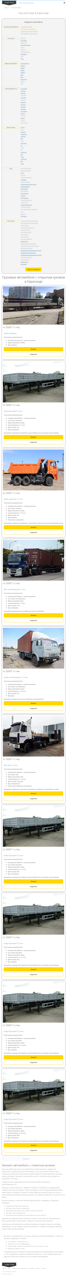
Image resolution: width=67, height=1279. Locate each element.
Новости (38, 1268)
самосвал (24, 54)
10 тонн (23, 93)
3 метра (23, 132)
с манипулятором (26, 205)
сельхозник (24, 262)
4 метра (23, 136)
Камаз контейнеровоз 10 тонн (16, 677)
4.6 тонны (24, 111)
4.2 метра (24, 134)
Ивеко (23, 68)
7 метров (23, 159)
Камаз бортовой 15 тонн (13, 855)
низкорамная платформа (28, 184)
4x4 (22, 139)
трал (22, 59)
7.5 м (22, 157)
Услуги (9, 1268)
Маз (22, 77)
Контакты (43, 1268)
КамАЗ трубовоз (10, 333)
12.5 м (23, 127)
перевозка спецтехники (28, 253)
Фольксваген (25, 63)
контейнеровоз (25, 45)
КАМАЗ (23, 72)
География (31, 1268)
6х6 (22, 154)
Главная (4, 1268)
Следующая (25, 1159)
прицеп (23, 196)
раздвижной (24, 198)
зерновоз (24, 264)
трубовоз (23, 216)
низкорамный (25, 186)
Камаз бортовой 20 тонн (13, 1119)
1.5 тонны (24, 88)
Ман (22, 75)
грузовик (23, 180)
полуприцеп (24, 193)
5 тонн (23, 113)
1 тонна (23, 91)
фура (22, 173)
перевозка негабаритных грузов (31, 250)
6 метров (23, 152)
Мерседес (24, 79)
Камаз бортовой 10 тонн (13, 943)
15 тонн (23, 97)
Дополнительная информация (20, 1268)
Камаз (22, 70)
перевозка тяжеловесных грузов (31, 255)
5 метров (23, 143)
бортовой (24, 40)
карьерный (24, 241)
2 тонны (23, 102)
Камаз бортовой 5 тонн (13, 411)
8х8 (22, 161)
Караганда (30, 3)
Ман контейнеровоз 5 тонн (15, 589)
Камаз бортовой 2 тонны (14, 1031)
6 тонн (23, 118)
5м (21, 145)
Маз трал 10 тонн (11, 765)
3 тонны (23, 109)
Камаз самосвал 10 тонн (13, 499)
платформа (24, 189)
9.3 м (22, 164)
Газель (23, 65)
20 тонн (23, 104)
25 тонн (23, 107)
